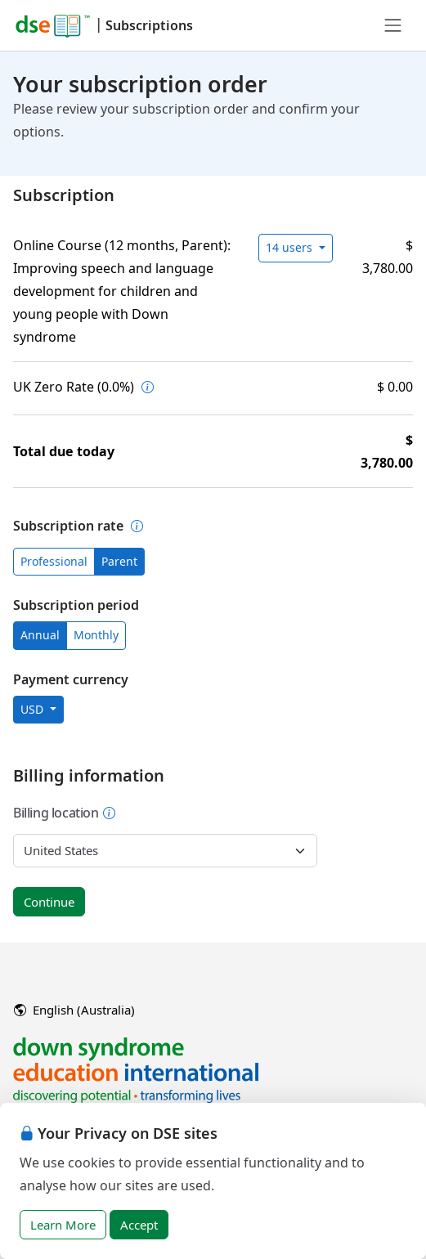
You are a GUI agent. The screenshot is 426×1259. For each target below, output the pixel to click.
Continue (49, 902)
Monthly (96, 635)
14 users (291, 247)
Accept (139, 1224)
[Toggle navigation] (393, 25)
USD (33, 709)
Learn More (63, 1224)
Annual (40, 635)
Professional (53, 561)
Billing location (64, 812)
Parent (119, 561)
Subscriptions (149, 25)
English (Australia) (74, 1009)
